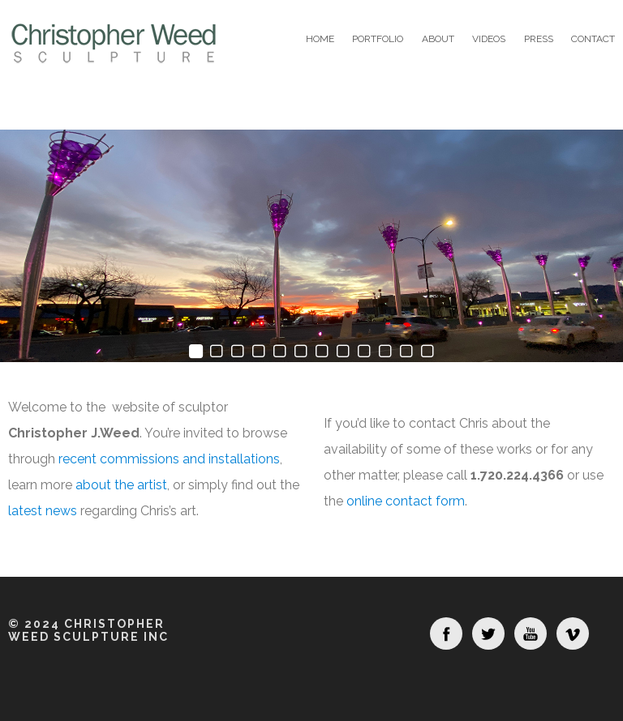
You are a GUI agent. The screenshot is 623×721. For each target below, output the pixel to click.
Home (320, 39)
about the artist (121, 485)
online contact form (405, 501)
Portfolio (377, 39)
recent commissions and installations (169, 459)
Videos (488, 39)
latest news (42, 510)
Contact (593, 39)
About (438, 39)
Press (538, 39)
